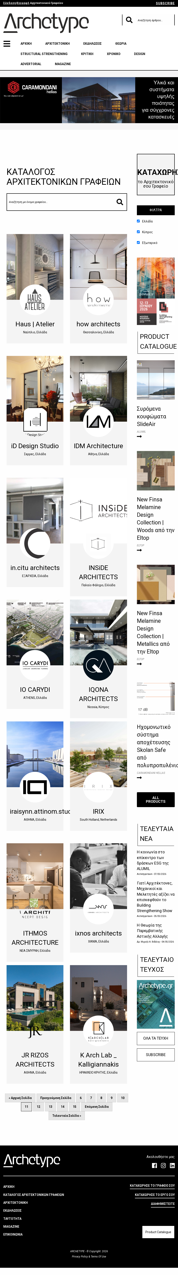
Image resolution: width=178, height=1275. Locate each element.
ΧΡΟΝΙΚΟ (113, 54)
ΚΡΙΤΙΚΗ (87, 54)
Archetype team (144, 874)
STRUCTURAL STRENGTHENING (44, 54)
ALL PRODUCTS (156, 800)
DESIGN (139, 54)
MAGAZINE (63, 64)
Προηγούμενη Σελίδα (55, 1098)
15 (74, 1106)
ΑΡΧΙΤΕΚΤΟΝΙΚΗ (57, 43)
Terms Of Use (98, 1256)
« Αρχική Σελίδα (20, 1098)
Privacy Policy (80, 1256)
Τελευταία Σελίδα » (66, 1115)
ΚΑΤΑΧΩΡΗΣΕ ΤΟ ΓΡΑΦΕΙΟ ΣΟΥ (152, 1185)
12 (38, 1106)
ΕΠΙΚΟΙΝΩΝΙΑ (13, 1234)
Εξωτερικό (147, 243)
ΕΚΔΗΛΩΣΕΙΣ (92, 43)
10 (122, 1098)
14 (62, 1106)
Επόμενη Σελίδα (97, 1106)
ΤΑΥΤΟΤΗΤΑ (12, 1218)
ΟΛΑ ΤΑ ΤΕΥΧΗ (155, 1038)
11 (26, 1106)
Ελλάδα (145, 221)
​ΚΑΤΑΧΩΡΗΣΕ (156, 178)
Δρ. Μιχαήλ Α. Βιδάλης (149, 942)
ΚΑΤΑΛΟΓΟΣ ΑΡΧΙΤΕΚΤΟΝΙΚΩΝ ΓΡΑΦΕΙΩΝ (33, 1194)
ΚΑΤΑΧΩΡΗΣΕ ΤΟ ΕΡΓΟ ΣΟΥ (155, 1194)
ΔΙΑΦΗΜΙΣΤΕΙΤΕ (163, 1204)
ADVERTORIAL (31, 64)
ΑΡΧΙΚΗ (26, 43)
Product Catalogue (158, 1232)
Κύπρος (145, 232)
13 (50, 1106)
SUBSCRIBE (165, 3)
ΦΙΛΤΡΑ (156, 210)
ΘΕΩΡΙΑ (120, 43)
